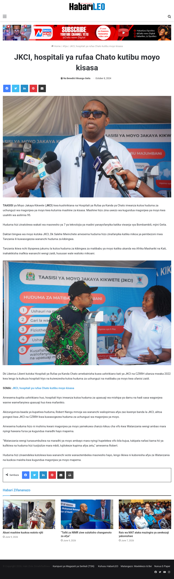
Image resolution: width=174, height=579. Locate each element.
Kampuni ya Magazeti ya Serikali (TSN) (73, 566)
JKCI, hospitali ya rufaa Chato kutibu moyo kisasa (43, 388)
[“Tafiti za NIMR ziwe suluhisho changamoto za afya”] (87, 514)
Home (56, 46)
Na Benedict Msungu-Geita (76, 78)
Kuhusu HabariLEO (108, 566)
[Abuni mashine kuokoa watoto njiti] (29, 514)
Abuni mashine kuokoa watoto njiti (23, 532)
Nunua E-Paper (162, 566)
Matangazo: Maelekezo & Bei (136, 566)
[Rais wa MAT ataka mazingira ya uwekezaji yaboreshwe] (145, 514)
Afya (65, 46)
